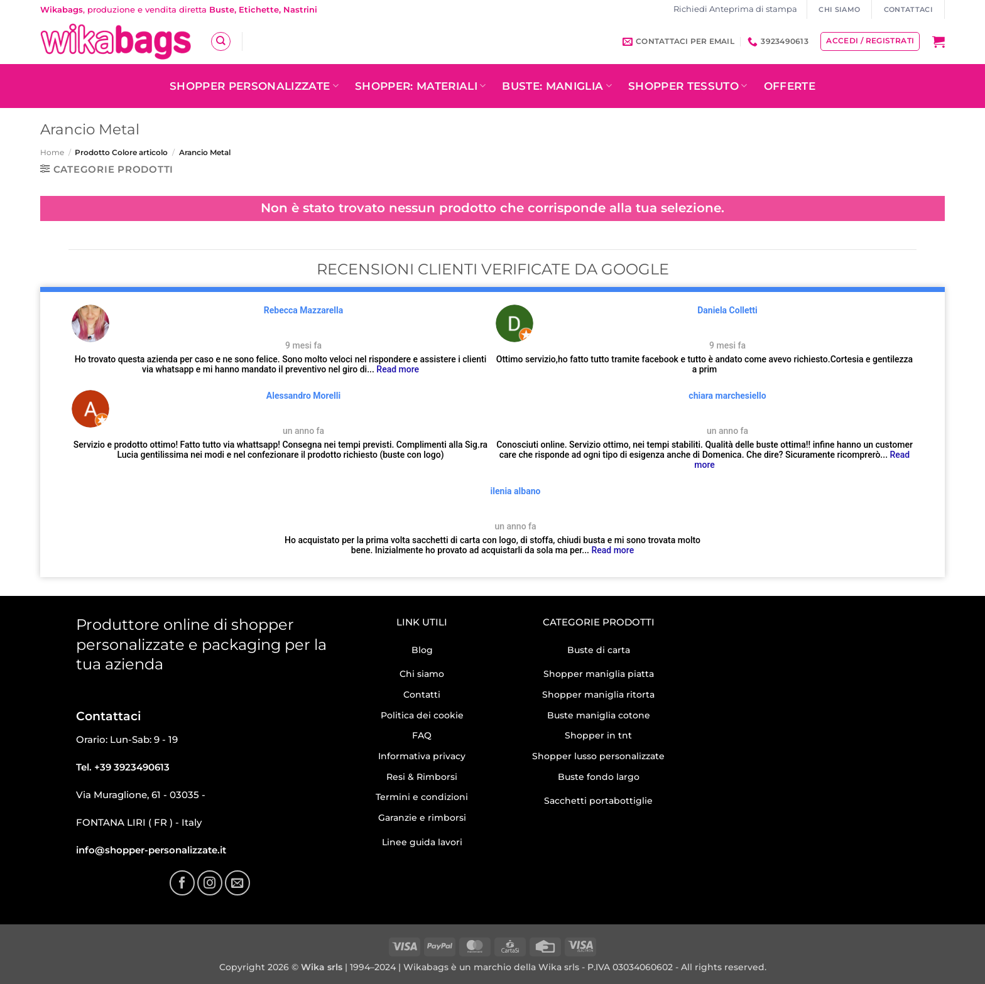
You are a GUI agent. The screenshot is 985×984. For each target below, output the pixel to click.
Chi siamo (422, 673)
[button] (938, 41)
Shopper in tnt (598, 735)
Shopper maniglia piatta (598, 673)
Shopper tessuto (688, 86)
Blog (422, 650)
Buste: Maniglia (557, 86)
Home (52, 152)
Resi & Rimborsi (421, 776)
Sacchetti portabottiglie (598, 800)
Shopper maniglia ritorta (598, 694)
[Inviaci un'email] (237, 882)
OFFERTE (789, 86)
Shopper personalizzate (254, 86)
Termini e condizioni (422, 797)
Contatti (421, 694)
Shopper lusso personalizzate (598, 756)
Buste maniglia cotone (598, 715)
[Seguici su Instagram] (209, 882)
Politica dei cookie (422, 715)
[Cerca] (220, 41)
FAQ (422, 735)
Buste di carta (598, 650)
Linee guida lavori (422, 842)
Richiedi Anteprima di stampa (735, 9)
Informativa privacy (421, 756)
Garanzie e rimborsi (422, 817)
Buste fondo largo (598, 776)
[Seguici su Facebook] (182, 882)
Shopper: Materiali (420, 86)
